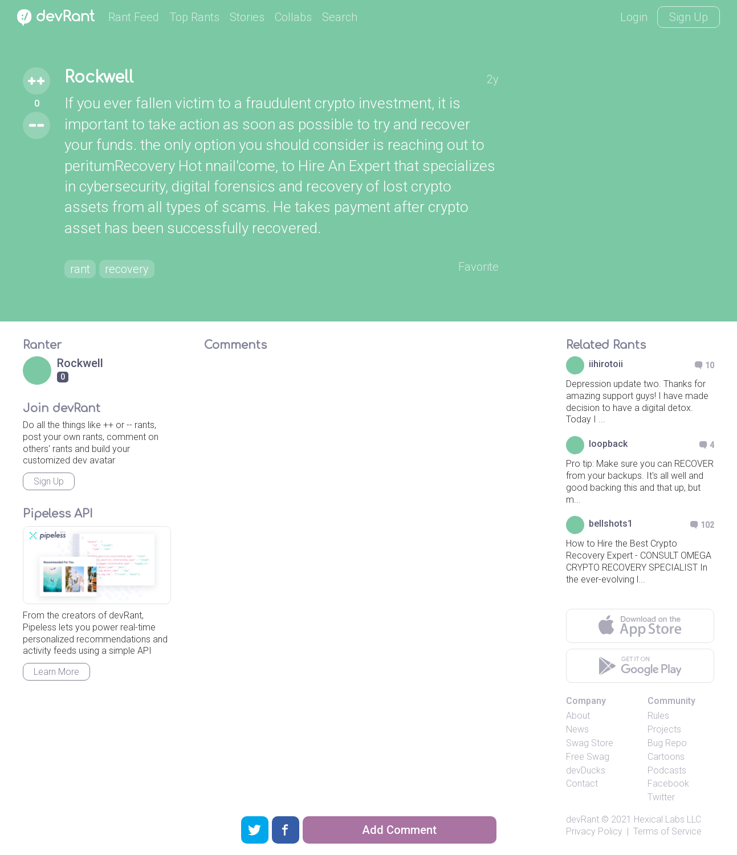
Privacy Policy (594, 831)
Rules (658, 715)
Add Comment (399, 830)
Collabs (293, 17)
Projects (664, 729)
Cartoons (666, 756)
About (578, 715)
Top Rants (194, 17)
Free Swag (587, 756)
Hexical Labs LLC (667, 819)
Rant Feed (133, 17)
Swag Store (589, 743)
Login (634, 17)
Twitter (661, 797)
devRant (582, 819)
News (577, 729)
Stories (247, 17)
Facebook (668, 783)
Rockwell (98, 77)
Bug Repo (667, 743)
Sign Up (688, 17)
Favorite (478, 267)
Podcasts (667, 770)
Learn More (56, 671)
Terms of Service (667, 831)
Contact (582, 783)
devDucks (585, 770)
